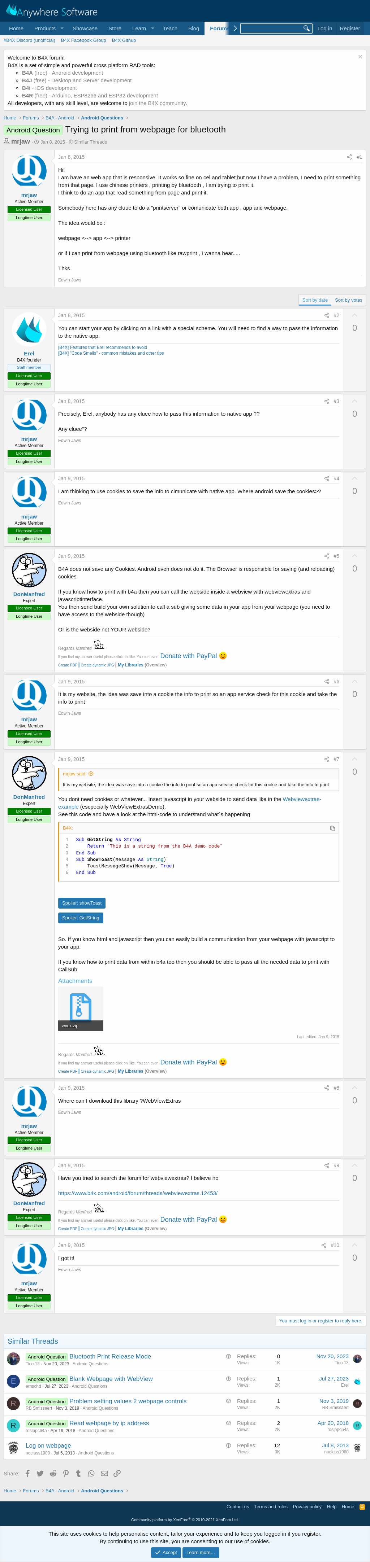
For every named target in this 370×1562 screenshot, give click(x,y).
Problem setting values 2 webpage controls (127, 1401)
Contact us (238, 1506)
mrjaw (20, 141)
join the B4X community (157, 103)
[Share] (349, 157)
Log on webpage (48, 1445)
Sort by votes (348, 300)
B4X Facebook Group (83, 40)
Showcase (85, 28)
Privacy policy (307, 1506)
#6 (337, 681)
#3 (337, 401)
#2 (337, 315)
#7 (337, 759)
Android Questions (90, 1363)
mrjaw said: (75, 773)
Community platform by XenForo (185, 1520)
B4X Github (124, 40)
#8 (337, 1088)
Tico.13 (33, 1363)
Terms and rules (271, 1506)
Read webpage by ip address (109, 1423)
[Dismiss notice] (359, 57)
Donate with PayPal (188, 656)
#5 (337, 556)
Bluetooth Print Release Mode (110, 1356)
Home (16, 28)
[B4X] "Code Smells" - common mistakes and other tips (111, 353)
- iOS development (49, 88)
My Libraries (130, 665)
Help (332, 1506)
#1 (359, 157)
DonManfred (29, 594)
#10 (335, 1245)
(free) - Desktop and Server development (77, 80)
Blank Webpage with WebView (111, 1378)
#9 (337, 1165)
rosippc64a (36, 1430)
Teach (170, 28)
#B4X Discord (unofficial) (29, 40)
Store (114, 28)
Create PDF (67, 665)
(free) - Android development (62, 73)
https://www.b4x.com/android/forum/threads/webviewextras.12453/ (138, 1193)
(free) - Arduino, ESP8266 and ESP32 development (90, 95)
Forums (220, 28)
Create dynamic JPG (95, 665)
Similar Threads (90, 142)
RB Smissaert (39, 1408)
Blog (193, 28)
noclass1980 (38, 1453)
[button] (48, 28)
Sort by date (315, 300)
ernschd (33, 1386)
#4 (337, 478)
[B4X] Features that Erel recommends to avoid (102, 347)
